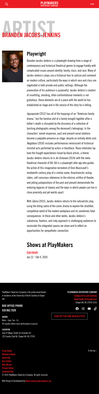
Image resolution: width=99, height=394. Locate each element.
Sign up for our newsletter (69, 319)
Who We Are (7, 368)
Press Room (7, 354)
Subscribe (6, 361)
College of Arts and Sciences (85, 299)
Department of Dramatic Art (85, 302)
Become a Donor (9, 357)
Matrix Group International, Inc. (39, 384)
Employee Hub (8, 374)
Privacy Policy (8, 371)
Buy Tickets (6, 364)
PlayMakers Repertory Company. (21, 378)
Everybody (32, 256)
